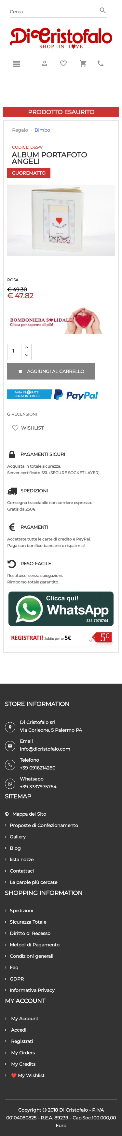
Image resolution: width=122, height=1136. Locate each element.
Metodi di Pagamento (32, 945)
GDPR (14, 979)
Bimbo (42, 130)
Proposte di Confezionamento (41, 825)
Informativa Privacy (30, 990)
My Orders (20, 1053)
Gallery (15, 837)
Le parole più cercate (31, 882)
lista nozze (19, 859)
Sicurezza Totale (25, 922)
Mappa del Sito (25, 814)
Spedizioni (19, 911)
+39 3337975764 (38, 787)
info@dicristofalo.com (45, 749)
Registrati (19, 1041)
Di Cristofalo (73, 1110)
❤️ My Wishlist (25, 1075)
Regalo (20, 130)
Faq (11, 967)
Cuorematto (29, 173)
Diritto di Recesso (27, 933)
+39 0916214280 (37, 768)
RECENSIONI (22, 414)
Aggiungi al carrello (51, 371)
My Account (21, 1019)
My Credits (20, 1064)
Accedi (15, 1030)
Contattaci (19, 871)
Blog (13, 848)
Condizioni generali (29, 956)
